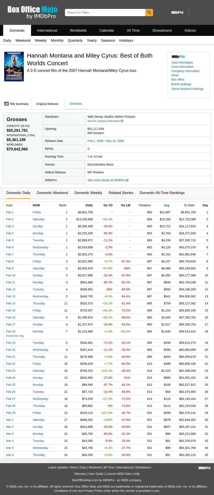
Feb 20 (10, 349)
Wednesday (40, 247)
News (175, 75)
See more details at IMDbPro (108, 180)
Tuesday (38, 240)
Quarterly (75, 40)
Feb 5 (10, 240)
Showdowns (162, 30)
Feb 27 (10, 398)
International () (21, 135)
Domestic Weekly (88, 193)
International (47, 30)
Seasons (108, 40)
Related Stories (120, 193)
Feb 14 (10, 303)
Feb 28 (10, 405)
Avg (166, 205)
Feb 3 (10, 226)
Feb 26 (10, 391)
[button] (183, 84)
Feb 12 (10, 289)
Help (137, 473)
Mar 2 (10, 427)
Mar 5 (10, 448)
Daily (7, 40)
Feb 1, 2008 (95, 141)
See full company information (105, 121)
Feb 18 (10, 331)
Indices (190, 30)
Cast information (182, 62)
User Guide (96, 473)
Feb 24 (10, 377)
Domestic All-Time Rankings (162, 193)
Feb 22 (10, 363)
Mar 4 (10, 441)
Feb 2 (10, 219)
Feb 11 (10, 282)
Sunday (38, 226)
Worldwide (78, 30)
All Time (133, 30)
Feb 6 (10, 247)
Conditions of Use (65, 490)
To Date (189, 205)
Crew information (182, 66)
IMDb (124, 480)
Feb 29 (10, 412)
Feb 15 (10, 310)
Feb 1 (10, 212)
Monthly (57, 40)
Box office (177, 79)
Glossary (80, 473)
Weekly (40, 40)
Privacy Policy (93, 490)
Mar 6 (10, 455)
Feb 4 (10, 233)
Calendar (107, 30)
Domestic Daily (18, 193)
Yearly (92, 40)
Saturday (39, 219)
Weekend (23, 40)
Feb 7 (10, 254)
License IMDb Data (118, 473)
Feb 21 (10, 356)
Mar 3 (10, 434)
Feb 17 (10, 324)
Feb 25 (10, 384)
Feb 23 (10, 370)
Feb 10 (10, 275)
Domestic (17, 30)
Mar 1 (10, 419)
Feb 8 (10, 261)
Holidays (126, 40)
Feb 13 (10, 296)
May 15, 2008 (115, 141)
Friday (37, 212)
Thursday (39, 254)
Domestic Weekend (52, 193)
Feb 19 (10, 342)
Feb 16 (10, 317)
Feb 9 (10, 268)
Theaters (144, 205)
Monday (38, 233)
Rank (62, 205)
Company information (185, 71)
